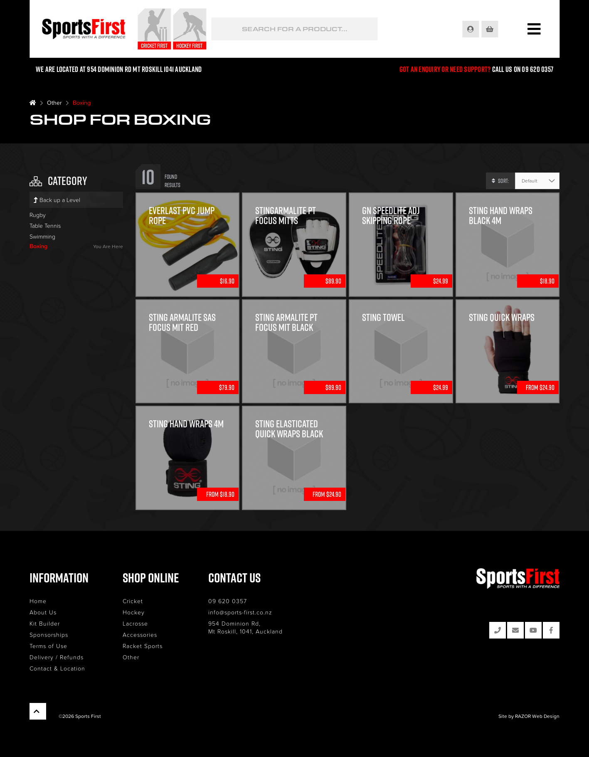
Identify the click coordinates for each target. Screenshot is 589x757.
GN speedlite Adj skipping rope (391, 215)
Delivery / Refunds (57, 657)
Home (38, 601)
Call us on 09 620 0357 (523, 69)
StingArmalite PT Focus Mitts (285, 215)
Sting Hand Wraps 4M (186, 424)
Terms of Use (48, 646)
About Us (43, 612)
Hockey (134, 612)
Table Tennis (45, 225)
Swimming (42, 236)
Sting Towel (383, 317)
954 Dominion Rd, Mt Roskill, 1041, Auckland (245, 627)
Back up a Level (57, 200)
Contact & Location (57, 668)
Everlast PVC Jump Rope (181, 215)
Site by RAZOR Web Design (528, 716)
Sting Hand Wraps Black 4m (500, 215)
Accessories (140, 635)
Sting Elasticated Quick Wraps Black (289, 429)
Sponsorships (49, 635)
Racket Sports (143, 646)
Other (54, 102)
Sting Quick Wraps (502, 317)
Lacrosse (135, 623)
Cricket (133, 601)
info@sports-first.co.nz (240, 612)
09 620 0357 (227, 601)
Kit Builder (45, 623)
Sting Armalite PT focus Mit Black (286, 322)
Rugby (38, 215)
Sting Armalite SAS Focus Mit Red (182, 322)
